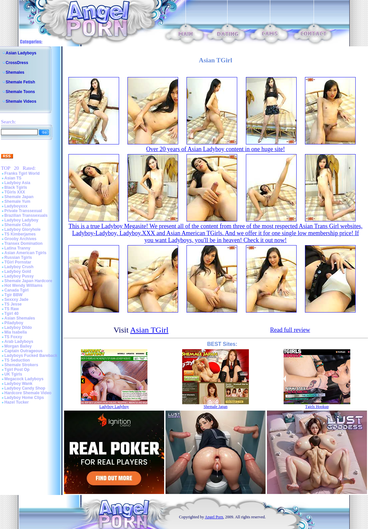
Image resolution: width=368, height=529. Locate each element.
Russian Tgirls (18, 257)
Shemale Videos (21, 101)
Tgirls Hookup (317, 406)
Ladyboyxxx (15, 206)
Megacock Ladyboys (23, 379)
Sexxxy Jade (16, 299)
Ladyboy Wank (18, 383)
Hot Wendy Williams (23, 285)
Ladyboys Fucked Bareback (30, 355)
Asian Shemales (19, 318)
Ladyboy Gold (17, 271)
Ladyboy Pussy (19, 276)
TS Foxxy (13, 337)
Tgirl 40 (11, 313)
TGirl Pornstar (17, 262)
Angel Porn (214, 517)
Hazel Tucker (16, 402)
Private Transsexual (23, 210)
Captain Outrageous (23, 351)
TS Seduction (17, 360)
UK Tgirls (13, 374)
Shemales (15, 72)
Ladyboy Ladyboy (21, 220)
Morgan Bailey (18, 346)
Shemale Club (17, 224)
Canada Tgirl (16, 290)
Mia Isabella (15, 332)
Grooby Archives (20, 238)
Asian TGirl (149, 330)
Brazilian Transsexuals (25, 215)
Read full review (290, 330)
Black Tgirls (15, 187)
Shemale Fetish (20, 82)
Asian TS (12, 178)
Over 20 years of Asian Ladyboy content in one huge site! (215, 149)
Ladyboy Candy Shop (24, 388)
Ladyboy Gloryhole (22, 229)
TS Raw (11, 309)
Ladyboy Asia (17, 182)
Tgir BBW (13, 295)
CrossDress (17, 62)
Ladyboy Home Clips (24, 397)
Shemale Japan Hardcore (28, 281)
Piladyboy (13, 323)
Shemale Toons (20, 91)
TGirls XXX (14, 192)
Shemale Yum (17, 201)
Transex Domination (23, 243)
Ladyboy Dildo (18, 327)
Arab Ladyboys (18, 341)
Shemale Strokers (21, 365)
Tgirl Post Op (16, 369)
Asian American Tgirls (25, 252)
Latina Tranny (17, 248)
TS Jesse (13, 304)
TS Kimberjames (20, 234)
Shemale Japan (18, 196)
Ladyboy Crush (18, 266)
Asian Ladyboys (21, 53)
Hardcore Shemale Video (27, 393)
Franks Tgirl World (22, 173)
